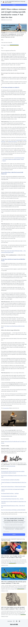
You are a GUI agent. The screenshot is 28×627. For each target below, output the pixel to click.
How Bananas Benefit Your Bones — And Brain (10, 493)
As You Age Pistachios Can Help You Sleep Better (10, 479)
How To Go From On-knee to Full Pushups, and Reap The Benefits (13, 509)
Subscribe (14, 534)
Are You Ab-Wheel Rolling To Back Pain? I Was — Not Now (12, 498)
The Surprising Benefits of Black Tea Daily (9, 496)
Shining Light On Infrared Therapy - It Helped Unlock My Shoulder (13, 486)
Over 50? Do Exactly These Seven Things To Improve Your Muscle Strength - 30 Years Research (13, 159)
